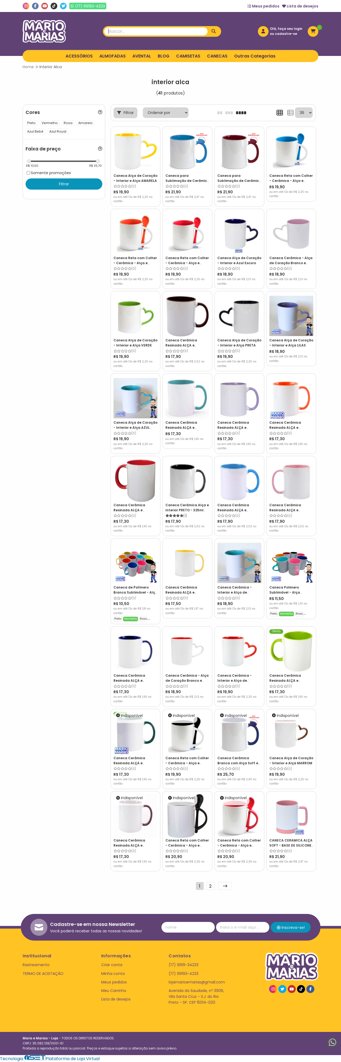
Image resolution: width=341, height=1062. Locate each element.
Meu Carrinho (113, 990)
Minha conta (113, 973)
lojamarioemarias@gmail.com (197, 982)
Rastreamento (36, 964)
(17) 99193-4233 (183, 973)
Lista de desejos (300, 6)
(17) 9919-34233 (183, 964)
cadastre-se (286, 33)
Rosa (143, 619)
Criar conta (111, 964)
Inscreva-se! (291, 927)
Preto (117, 619)
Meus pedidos (263, 6)
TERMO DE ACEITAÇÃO (43, 973)
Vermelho (130, 619)
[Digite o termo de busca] (156, 31)
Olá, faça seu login (286, 28)
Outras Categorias (254, 56)
